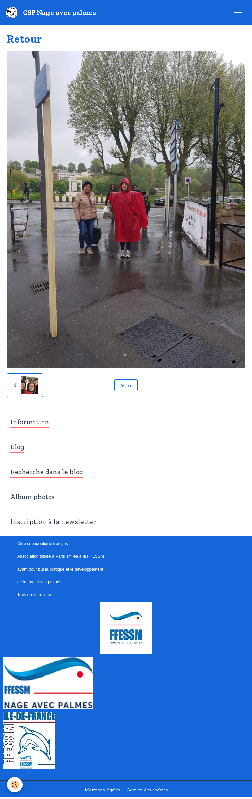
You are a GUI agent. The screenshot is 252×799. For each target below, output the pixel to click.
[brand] (52, 12)
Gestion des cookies (147, 790)
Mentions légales (102, 790)
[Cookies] (15, 784)
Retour (126, 385)
